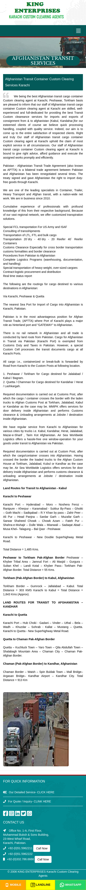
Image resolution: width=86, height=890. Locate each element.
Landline (40, 885)
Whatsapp (70, 885)
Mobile (13, 885)
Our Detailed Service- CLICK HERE (31, 792)
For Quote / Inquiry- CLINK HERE (29, 801)
